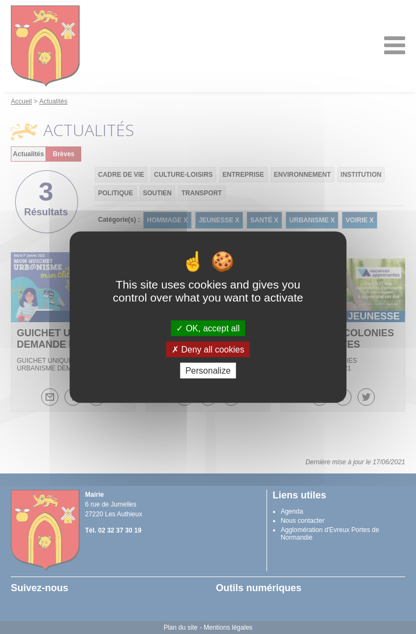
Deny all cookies (208, 349)
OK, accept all (207, 327)
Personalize (208, 370)
